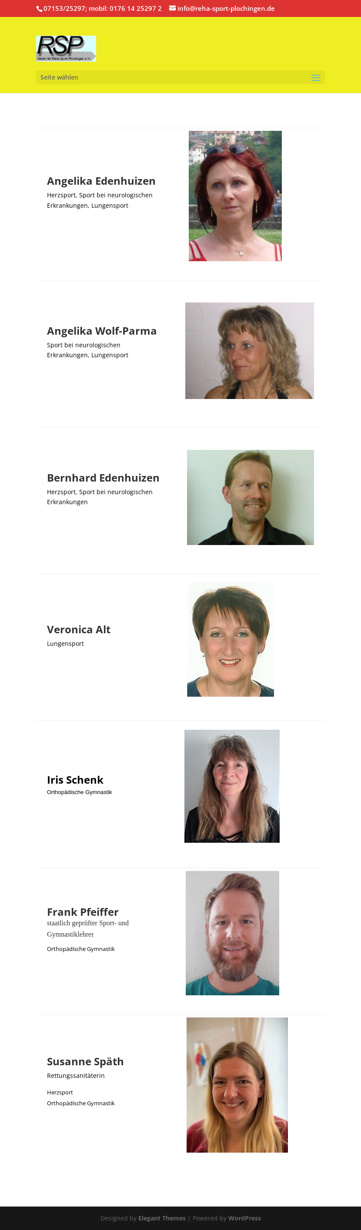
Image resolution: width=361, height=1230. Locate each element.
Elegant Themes (162, 1218)
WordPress (244, 1218)
